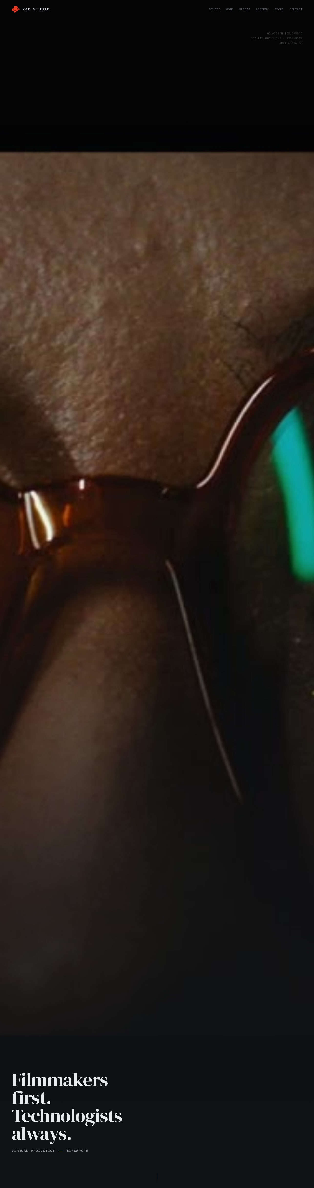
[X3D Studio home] (31, 9)
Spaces (244, 9)
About (278, 9)
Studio (214, 9)
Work (229, 9)
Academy (262, 9)
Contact (296, 9)
